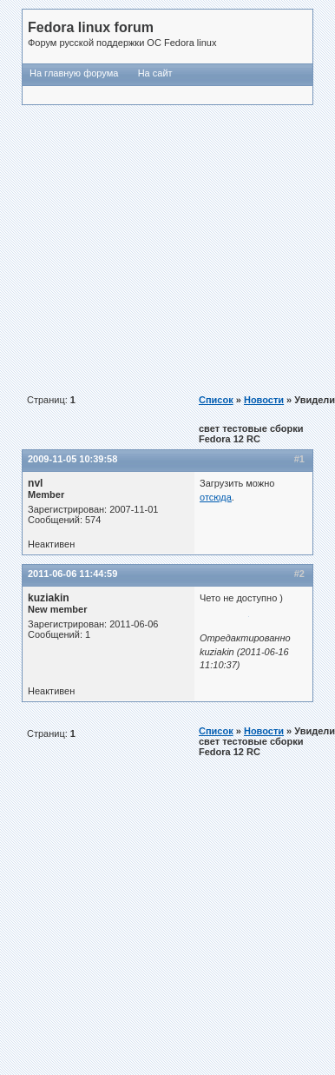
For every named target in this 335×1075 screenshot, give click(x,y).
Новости (264, 400)
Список (216, 400)
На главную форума (74, 73)
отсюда (216, 497)
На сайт (155, 73)
